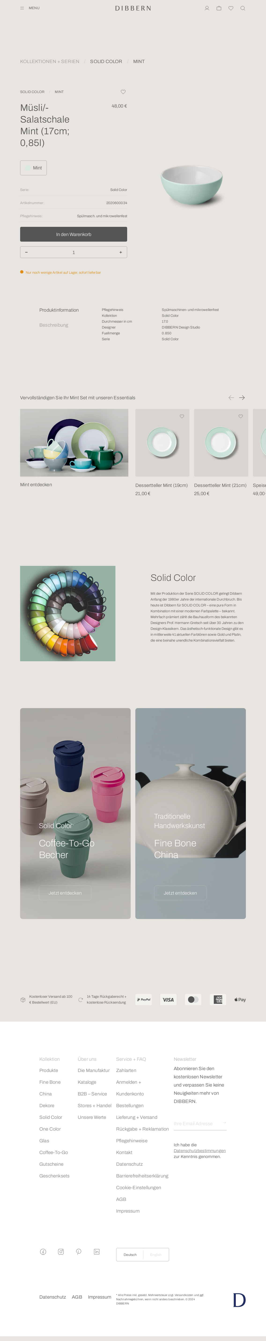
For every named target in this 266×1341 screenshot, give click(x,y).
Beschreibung (53, 325)
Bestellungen (130, 1105)
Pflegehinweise (132, 1140)
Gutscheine (51, 1164)
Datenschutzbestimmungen (200, 1150)
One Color (50, 1129)
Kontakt (124, 1152)
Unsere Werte (92, 1117)
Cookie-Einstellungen (138, 1187)
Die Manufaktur (94, 1070)
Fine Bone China (50, 1088)
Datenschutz (129, 1164)
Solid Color (50, 1117)
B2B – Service (92, 1093)
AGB (121, 1199)
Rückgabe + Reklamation (142, 1129)
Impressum (128, 1211)
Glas (44, 1140)
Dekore (46, 1105)
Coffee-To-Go (53, 1152)
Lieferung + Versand (136, 1117)
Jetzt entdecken (65, 893)
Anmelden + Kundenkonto (130, 1088)
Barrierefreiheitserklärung (142, 1175)
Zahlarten (126, 1070)
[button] (231, 398)
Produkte (48, 1070)
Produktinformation (59, 310)
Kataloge (87, 1082)
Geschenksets (54, 1175)
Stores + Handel (94, 1105)
